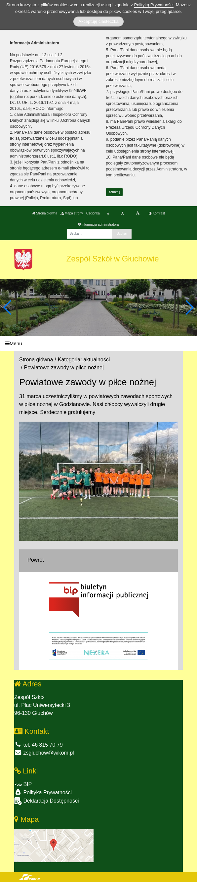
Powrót (35, 560)
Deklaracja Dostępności (46, 801)
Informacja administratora (98, 224)
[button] (189, 307)
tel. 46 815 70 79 (38, 745)
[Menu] (98, 343)
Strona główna (44, 213)
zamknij (114, 192)
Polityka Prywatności (43, 792)
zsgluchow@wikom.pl (44, 753)
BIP (23, 784)
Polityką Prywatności (154, 4)
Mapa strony (71, 213)
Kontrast (157, 213)
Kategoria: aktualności (84, 359)
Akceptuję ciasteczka (98, 21)
